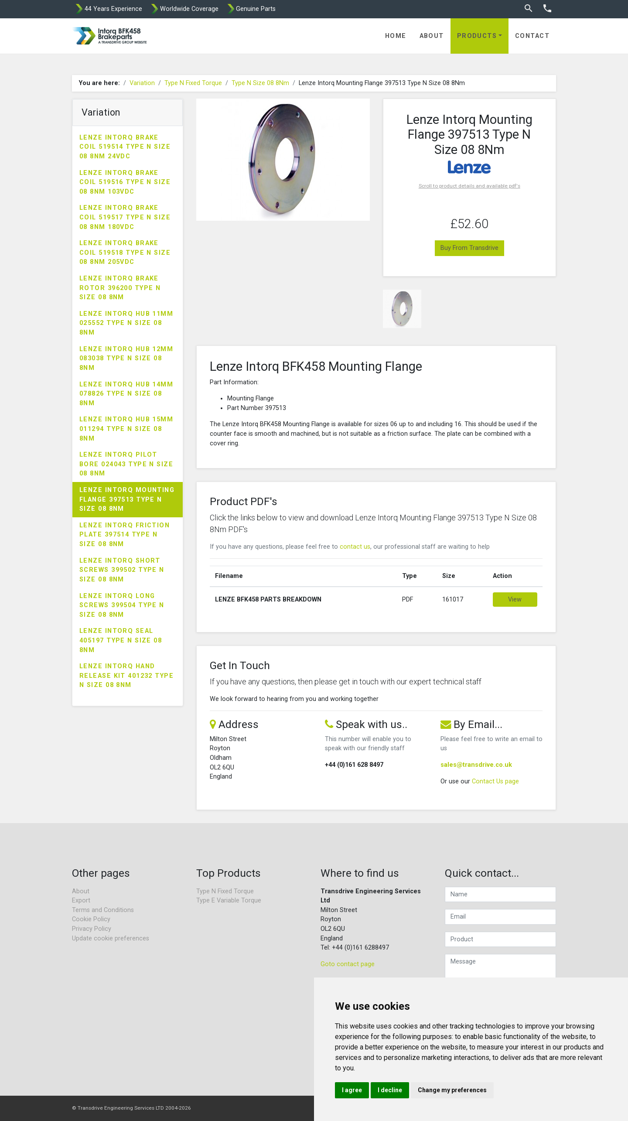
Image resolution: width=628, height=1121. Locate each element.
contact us (355, 546)
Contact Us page (495, 781)
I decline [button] (390, 1090)
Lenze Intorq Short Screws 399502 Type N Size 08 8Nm (121, 570)
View (515, 599)
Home (395, 36)
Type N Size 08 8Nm (260, 83)
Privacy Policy (91, 929)
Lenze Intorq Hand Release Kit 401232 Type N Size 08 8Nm (126, 676)
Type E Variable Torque (228, 900)
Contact (532, 36)
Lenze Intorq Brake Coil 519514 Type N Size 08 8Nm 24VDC (125, 147)
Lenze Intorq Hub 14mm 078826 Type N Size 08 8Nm (126, 394)
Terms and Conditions (103, 910)
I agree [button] (352, 1090)
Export (81, 900)
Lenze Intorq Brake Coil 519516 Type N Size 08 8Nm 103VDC (125, 182)
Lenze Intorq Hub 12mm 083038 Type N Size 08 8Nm (126, 358)
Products (477, 36)
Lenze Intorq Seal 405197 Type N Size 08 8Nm (120, 640)
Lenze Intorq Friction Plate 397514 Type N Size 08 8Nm (124, 535)
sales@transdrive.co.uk (476, 765)
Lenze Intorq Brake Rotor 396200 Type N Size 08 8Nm (119, 288)
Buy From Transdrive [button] (469, 248)
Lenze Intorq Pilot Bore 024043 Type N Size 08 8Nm (126, 464)
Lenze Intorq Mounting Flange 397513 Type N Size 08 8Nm (126, 499)
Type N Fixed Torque (193, 83)
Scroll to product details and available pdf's (469, 186)
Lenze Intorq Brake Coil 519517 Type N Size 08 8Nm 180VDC (125, 217)
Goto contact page (348, 964)
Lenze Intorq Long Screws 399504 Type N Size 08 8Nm (121, 605)
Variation (142, 83)
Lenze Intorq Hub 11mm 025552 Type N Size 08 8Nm (126, 323)
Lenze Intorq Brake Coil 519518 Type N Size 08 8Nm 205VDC (125, 252)
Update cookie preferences (110, 938)
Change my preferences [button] (452, 1090)
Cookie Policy (91, 919)
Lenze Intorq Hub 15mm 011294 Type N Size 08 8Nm (126, 429)
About (432, 36)
